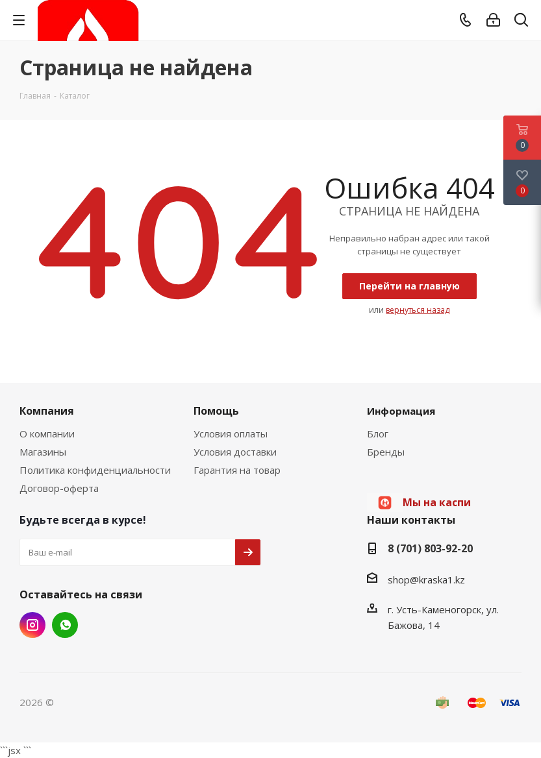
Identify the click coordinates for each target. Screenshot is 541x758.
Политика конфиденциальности (95, 469)
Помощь (216, 411)
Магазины (42, 451)
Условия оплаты (231, 433)
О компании (47, 433)
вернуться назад (417, 309)
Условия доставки (235, 451)
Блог (377, 433)
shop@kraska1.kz (426, 579)
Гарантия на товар (237, 469)
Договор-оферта (59, 488)
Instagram (32, 625)
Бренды (386, 451)
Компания (46, 411)
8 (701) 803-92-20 (430, 548)
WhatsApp (65, 625)
